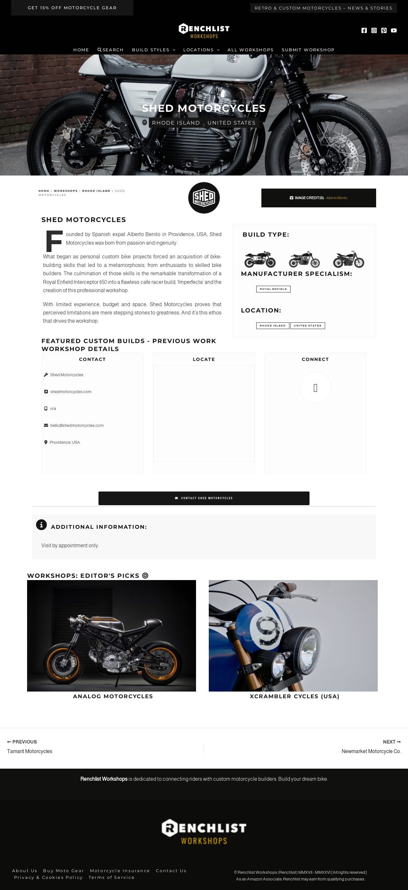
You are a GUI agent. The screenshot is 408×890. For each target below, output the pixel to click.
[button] (72, 8)
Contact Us (165, 870)
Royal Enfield (273, 289)
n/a (53, 408)
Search (111, 49)
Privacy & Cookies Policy (47, 877)
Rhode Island (176, 122)
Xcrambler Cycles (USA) (295, 696)
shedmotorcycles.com (70, 391)
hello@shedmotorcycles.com (77, 424)
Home (81, 49)
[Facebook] (364, 30)
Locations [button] (201, 50)
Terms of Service (109, 877)
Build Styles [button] (153, 50)
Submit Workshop (308, 49)
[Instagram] (374, 30)
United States (232, 122)
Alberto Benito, (337, 198)
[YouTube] (394, 30)
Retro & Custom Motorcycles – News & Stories (324, 8)
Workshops (66, 191)
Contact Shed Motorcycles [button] (203, 498)
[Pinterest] (384, 30)
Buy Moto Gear (61, 870)
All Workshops (250, 49)
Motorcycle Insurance (116, 870)
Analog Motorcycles (113, 696)
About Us (23, 870)
